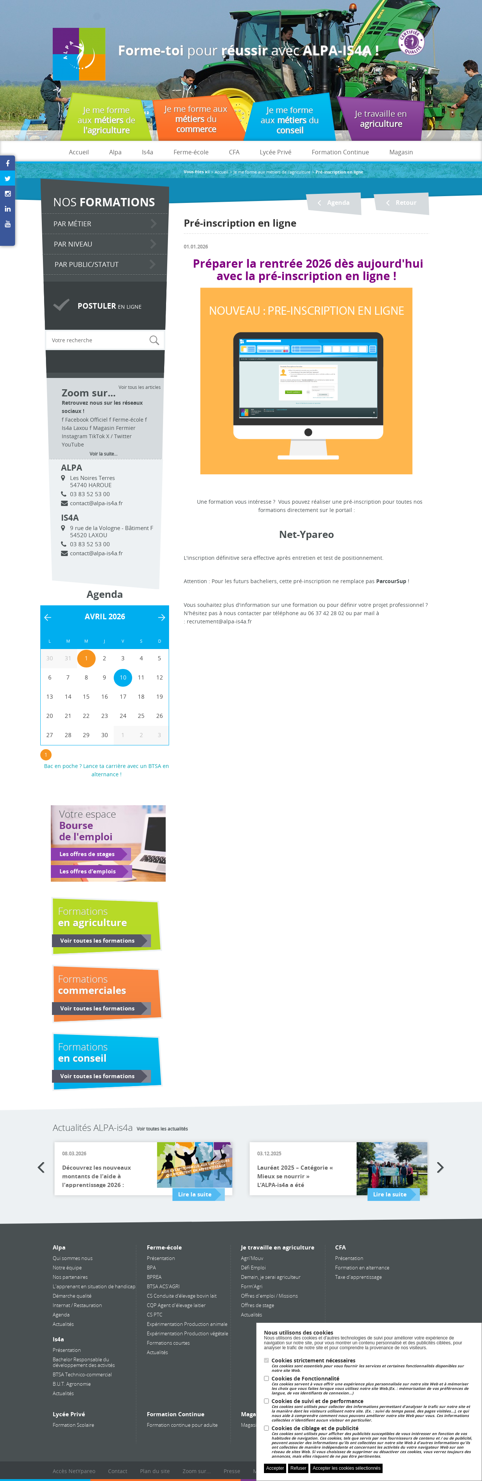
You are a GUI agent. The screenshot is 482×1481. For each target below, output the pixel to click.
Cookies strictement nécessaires (373, 1365)
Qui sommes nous (73, 1258)
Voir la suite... (103, 454)
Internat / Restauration (77, 1305)
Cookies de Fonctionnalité (373, 1386)
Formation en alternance (362, 1267)
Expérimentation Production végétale (187, 1333)
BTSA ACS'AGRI (163, 1286)
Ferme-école (191, 152)
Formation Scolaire (73, 1425)
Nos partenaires (70, 1277)
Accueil (79, 152)
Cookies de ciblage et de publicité (373, 1442)
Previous (41, 1167)
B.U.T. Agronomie (72, 1383)
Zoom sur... (197, 1471)
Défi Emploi (253, 1267)
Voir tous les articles (140, 387)
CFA (234, 152)
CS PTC (154, 1314)
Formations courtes (168, 1342)
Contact (117, 1471)
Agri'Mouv (252, 1258)
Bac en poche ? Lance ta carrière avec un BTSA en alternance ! (106, 770)
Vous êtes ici (196, 171)
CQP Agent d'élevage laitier (176, 1305)
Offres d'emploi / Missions (269, 1295)
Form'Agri (251, 1286)
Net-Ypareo (306, 535)
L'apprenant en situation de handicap (94, 1286)
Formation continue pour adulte (182, 1425)
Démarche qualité (72, 1295)
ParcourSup (391, 581)
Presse (232, 1471)
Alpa (115, 152)
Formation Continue (340, 152)
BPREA (154, 1277)
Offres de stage (257, 1305)
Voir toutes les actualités (162, 1129)
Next (440, 1167)
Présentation (67, 1350)
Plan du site (155, 1471)
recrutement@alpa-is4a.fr (219, 621)
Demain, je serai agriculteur (270, 1277)
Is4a (147, 152)
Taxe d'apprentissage (358, 1277)
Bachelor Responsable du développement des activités (84, 1362)
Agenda (61, 1314)
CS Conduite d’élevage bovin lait (182, 1295)
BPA (151, 1267)
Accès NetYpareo (74, 1471)
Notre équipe (67, 1267)
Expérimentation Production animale (187, 1324)
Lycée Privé (275, 152)
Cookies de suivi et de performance (373, 1410)
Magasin (401, 152)
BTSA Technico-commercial (82, 1374)
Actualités (63, 1324)
